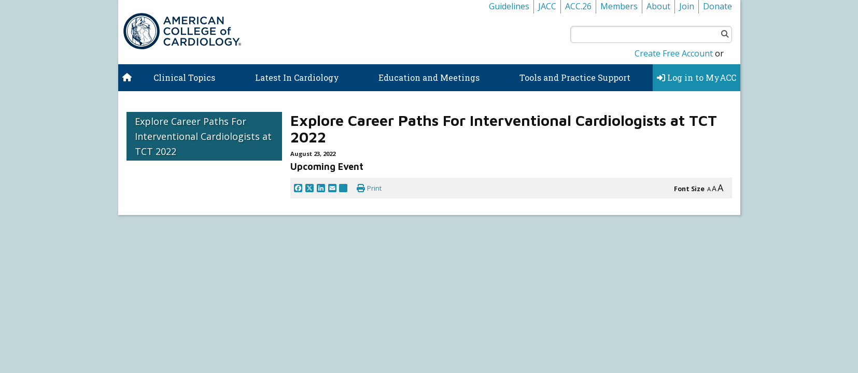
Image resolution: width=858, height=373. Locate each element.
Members (619, 6)
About (658, 6)
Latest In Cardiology (297, 77)
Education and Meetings (429, 77)
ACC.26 (578, 6)
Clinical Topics (184, 77)
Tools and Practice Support (574, 77)
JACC (547, 6)
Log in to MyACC (696, 77)
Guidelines (509, 6)
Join (686, 6)
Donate (717, 6)
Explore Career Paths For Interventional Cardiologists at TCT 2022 (203, 136)
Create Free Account (674, 53)
